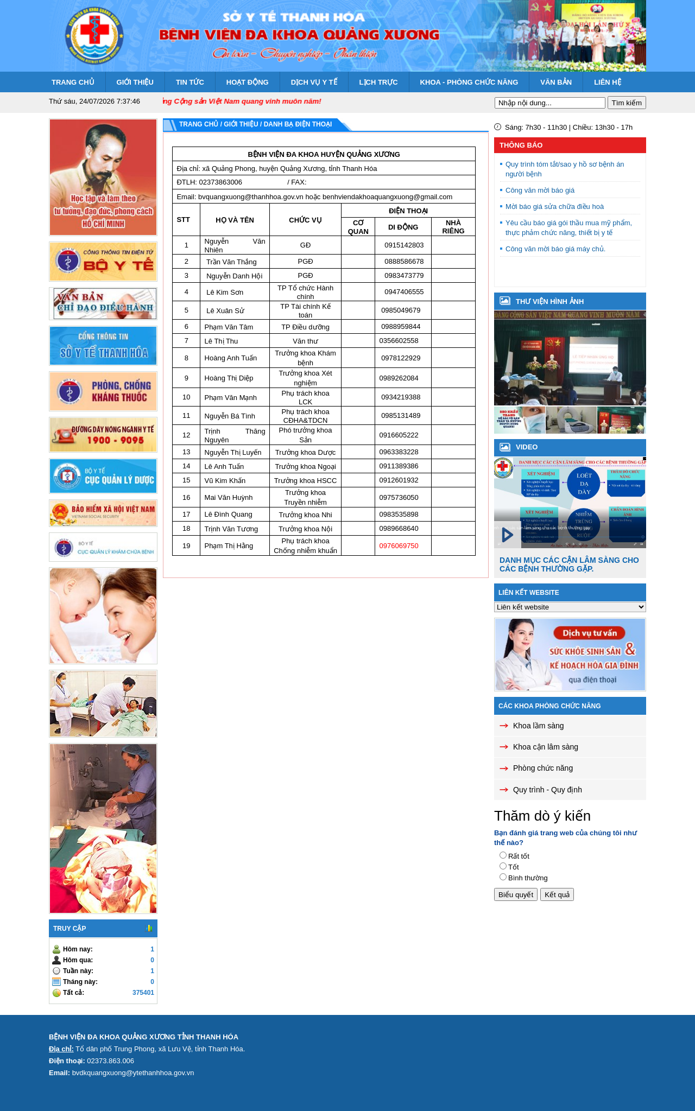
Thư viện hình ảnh (550, 301)
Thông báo (521, 145)
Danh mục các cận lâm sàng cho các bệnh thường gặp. (569, 564)
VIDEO (527, 447)
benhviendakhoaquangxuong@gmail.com (387, 197)
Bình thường (528, 878)
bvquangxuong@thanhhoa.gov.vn (251, 197)
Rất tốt (518, 856)
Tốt (513, 867)
